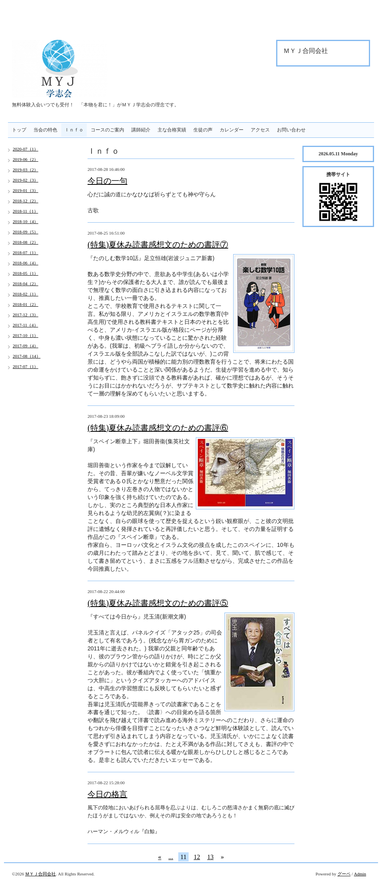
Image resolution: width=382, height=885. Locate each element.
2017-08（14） (27, 356)
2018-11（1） (25, 211)
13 (210, 857)
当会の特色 (45, 130)
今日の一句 (107, 180)
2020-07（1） (25, 149)
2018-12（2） (25, 200)
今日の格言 (107, 794)
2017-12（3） (25, 314)
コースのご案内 (107, 130)
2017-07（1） (25, 366)
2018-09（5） (25, 231)
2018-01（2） (25, 304)
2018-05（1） (25, 273)
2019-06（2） (25, 159)
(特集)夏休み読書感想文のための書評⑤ (158, 603)
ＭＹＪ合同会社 (40, 873)
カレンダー (232, 130)
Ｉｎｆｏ (74, 130)
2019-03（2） (25, 169)
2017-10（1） (25, 335)
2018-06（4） (25, 262)
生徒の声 (202, 130)
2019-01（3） (25, 190)
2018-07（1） (25, 252)
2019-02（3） (25, 180)
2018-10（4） (25, 221)
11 (183, 857)
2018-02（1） (25, 294)
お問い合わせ (291, 130)
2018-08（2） (25, 242)
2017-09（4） (25, 345)
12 (197, 857)
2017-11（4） (25, 325)
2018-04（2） (25, 283)
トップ (19, 130)
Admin (360, 873)
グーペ (344, 873)
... (170, 857)
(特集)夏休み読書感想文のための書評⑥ (158, 427)
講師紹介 (140, 130)
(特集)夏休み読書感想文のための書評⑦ (158, 244)
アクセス (260, 130)
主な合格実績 (172, 130)
